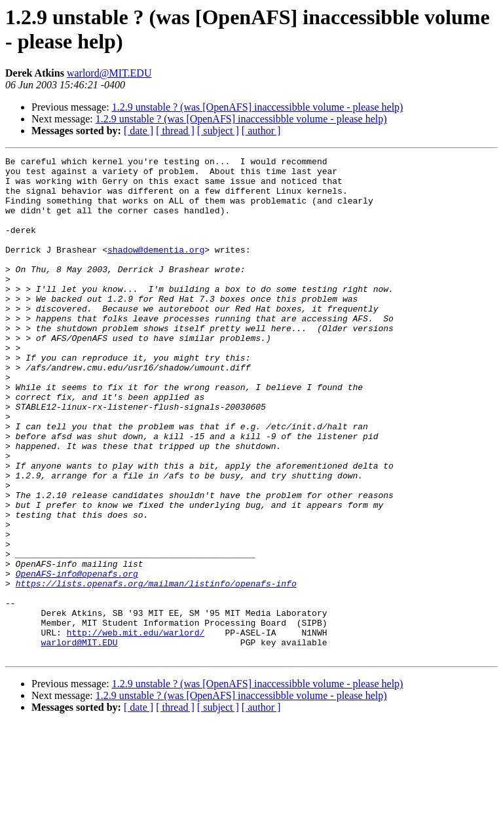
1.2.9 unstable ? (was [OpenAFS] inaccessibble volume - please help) (257, 107)
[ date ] (138, 130)
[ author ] (261, 130)
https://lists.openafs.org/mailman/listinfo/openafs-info (156, 669)
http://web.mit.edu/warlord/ (136, 728)
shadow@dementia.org (155, 269)
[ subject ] (218, 130)
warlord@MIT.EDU (109, 73)
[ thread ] (175, 130)
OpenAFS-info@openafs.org (77, 658)
